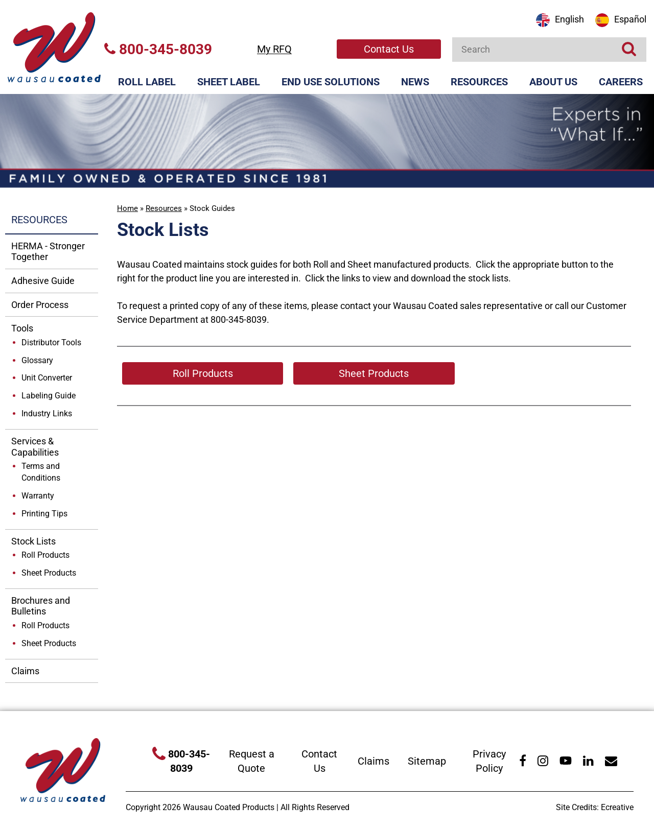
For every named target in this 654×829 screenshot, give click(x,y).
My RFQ (274, 49)
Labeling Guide (48, 395)
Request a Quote (251, 761)
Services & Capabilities (35, 447)
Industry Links (46, 413)
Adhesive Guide (43, 280)
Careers (621, 82)
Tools (22, 328)
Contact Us (389, 49)
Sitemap (427, 761)
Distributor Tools (51, 342)
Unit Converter (46, 378)
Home (127, 208)
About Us (553, 82)
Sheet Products (48, 573)
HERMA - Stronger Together (48, 252)
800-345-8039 (158, 49)
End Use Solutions (331, 82)
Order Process (39, 304)
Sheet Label (228, 82)
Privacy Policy (489, 761)
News (415, 82)
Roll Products (45, 555)
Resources (479, 82)
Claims (25, 671)
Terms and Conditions (40, 472)
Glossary (37, 360)
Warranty (37, 496)
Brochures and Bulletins (40, 606)
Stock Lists (33, 541)
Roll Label (147, 82)
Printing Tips (44, 513)
